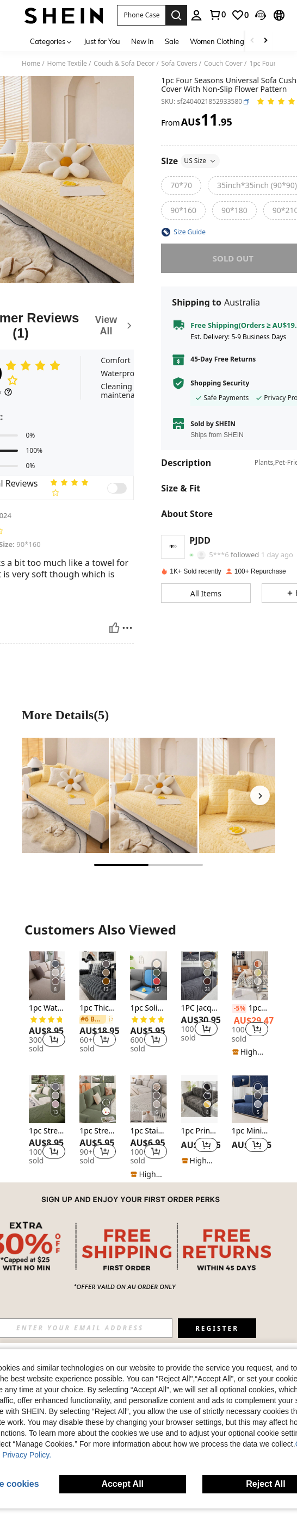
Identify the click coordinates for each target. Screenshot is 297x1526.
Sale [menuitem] (172, 41)
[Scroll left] (252, 41)
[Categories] (51, 41)
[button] (141, 15)
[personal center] (196, 15)
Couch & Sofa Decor (124, 63)
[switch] (117, 488)
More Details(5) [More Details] (65, 715)
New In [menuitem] (142, 41)
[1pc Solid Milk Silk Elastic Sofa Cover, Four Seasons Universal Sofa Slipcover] (148, 975)
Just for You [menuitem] (102, 41)
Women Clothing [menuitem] (217, 41)
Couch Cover (223, 63)
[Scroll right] (265, 41)
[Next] (260, 795)
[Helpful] (114, 627)
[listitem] (47, 1004)
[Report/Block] (127, 627)
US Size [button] (200, 160)
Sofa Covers (179, 63)
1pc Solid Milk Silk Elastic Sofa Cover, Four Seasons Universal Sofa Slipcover (148, 1008)
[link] (217, 14)
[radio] (181, 185)
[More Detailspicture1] (65, 796)
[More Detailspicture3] (242, 796)
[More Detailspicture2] (153, 796)
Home (31, 63)
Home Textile (67, 63)
